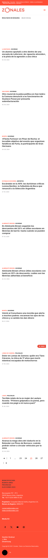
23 (20, 458)
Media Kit (5, 519)
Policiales (19, 353)
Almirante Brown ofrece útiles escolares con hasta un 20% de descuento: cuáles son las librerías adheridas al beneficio (24, 273)
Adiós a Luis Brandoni (36, 2)
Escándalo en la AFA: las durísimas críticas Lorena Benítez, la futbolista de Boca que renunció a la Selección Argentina (23, 186)
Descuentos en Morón (22, 2)
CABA (13, 480)
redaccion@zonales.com (10, 510)
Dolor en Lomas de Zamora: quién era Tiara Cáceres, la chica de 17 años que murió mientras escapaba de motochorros (23, 358)
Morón (4, 136)
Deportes (20, 181)
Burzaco (19, 3)
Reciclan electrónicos (9, 3)
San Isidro (5, 91)
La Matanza (6, 49)
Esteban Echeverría (9, 181)
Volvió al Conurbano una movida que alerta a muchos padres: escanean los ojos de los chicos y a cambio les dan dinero (23, 315)
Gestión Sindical (8, 537)
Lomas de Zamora (8, 353)
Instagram (24, 527)
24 (26, 458)
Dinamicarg (6, 542)
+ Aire (4, 539)
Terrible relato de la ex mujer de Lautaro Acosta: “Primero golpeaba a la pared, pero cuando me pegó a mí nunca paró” (23, 400)
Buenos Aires (7, 483)
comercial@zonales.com (10, 508)
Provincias (6, 485)
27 (42, 458)
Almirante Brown (8, 223)
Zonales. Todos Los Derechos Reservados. (26, 546)
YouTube (18, 527)
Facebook (5, 527)
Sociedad (14, 49)
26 (36, 458)
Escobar (12, 2)
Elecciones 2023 (8, 487)
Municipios (6, 480)
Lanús (4, 395)
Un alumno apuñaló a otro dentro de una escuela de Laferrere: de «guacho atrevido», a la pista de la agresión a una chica (24, 54)
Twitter (11, 527)
